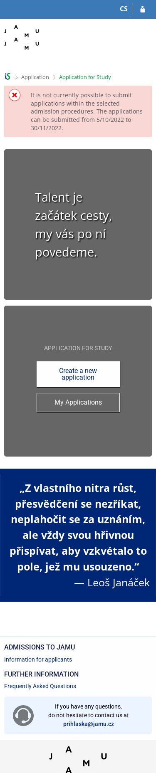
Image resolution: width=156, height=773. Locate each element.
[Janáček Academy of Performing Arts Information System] (21, 43)
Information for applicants (38, 659)
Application (35, 77)
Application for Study (85, 77)
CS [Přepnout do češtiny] (124, 8)
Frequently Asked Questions (40, 686)
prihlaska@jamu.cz (88, 724)
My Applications (78, 402)
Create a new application (78, 374)
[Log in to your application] (142, 9)
